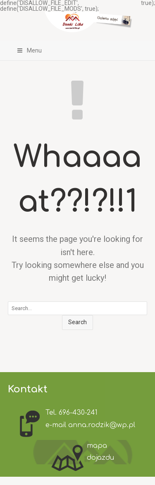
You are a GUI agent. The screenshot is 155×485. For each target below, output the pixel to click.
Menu (29, 50)
